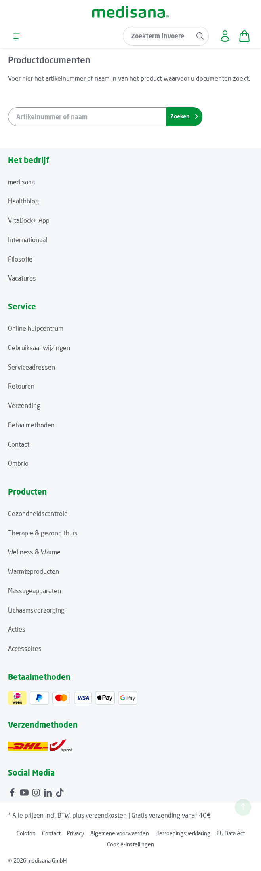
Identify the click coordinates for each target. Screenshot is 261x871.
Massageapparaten (34, 590)
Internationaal (27, 239)
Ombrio (18, 463)
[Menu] (17, 36)
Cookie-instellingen (130, 844)
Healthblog (23, 201)
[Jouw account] (225, 36)
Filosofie (20, 259)
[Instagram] (37, 791)
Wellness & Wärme (34, 552)
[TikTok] (59, 791)
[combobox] (157, 36)
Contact (18, 444)
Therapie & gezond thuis (43, 533)
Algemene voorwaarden (119, 833)
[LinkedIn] (49, 791)
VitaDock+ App (29, 220)
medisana (21, 182)
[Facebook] (13, 791)
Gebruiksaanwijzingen (39, 347)
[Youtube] (25, 791)
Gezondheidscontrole (38, 513)
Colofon (26, 833)
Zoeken (184, 116)
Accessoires (25, 648)
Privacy (75, 833)
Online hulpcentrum (35, 328)
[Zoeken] (200, 36)
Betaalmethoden (31, 425)
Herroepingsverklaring (182, 833)
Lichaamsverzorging (36, 610)
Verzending (24, 405)
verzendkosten (106, 815)
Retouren (21, 386)
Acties (16, 629)
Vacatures (22, 278)
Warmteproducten (33, 571)
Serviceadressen (31, 367)
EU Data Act (231, 833)
